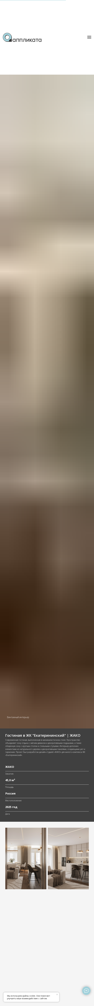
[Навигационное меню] (89, 37)
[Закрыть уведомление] (57, 994)
